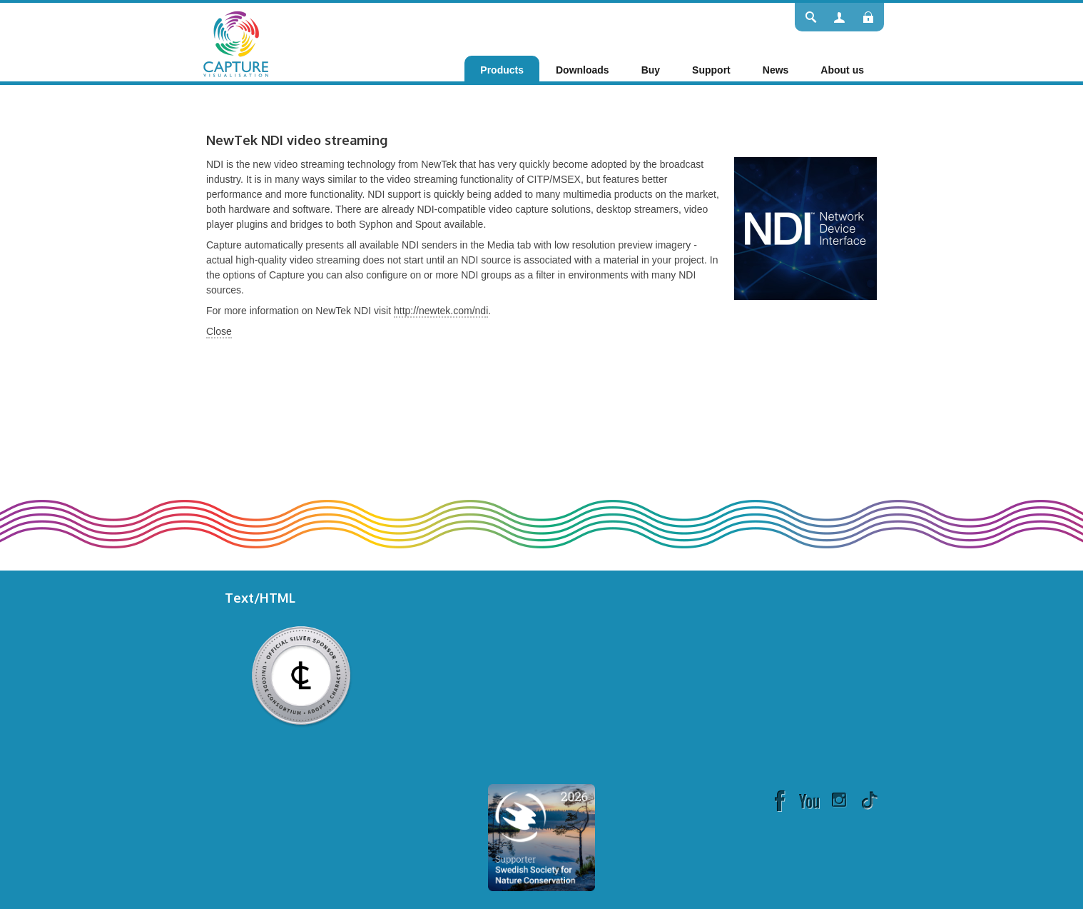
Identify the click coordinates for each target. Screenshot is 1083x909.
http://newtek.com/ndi (441, 310)
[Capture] (236, 43)
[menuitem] (501, 70)
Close (219, 331)
